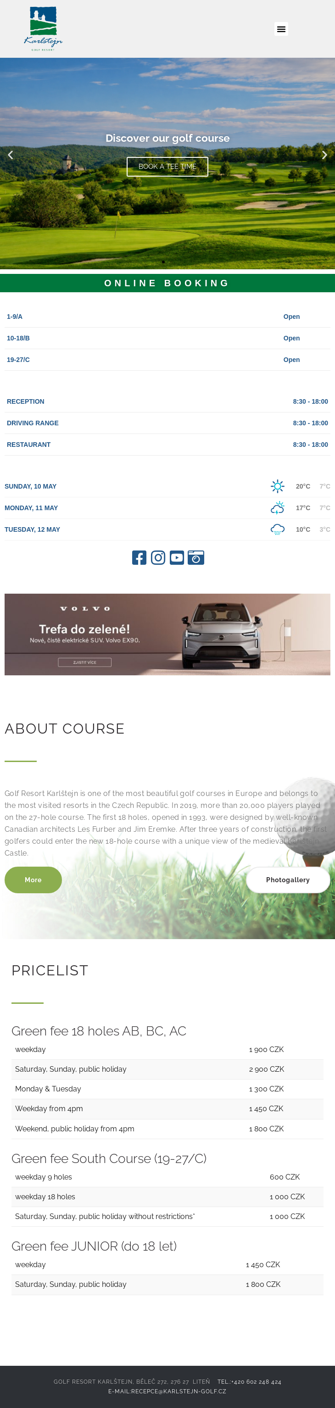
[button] (281, 29)
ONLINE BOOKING (165, 283)
